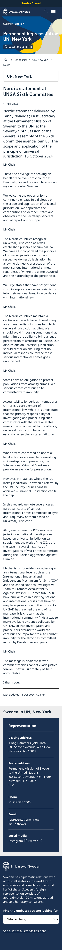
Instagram (15, 841)
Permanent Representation (30, 36)
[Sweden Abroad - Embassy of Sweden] (19, 11)
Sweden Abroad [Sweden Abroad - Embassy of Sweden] (31, 3)
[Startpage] (6, 60)
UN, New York (40, 60)
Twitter (33, 841)
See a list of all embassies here (24, 931)
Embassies (21, 60)
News (6, 65)
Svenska (8, 24)
